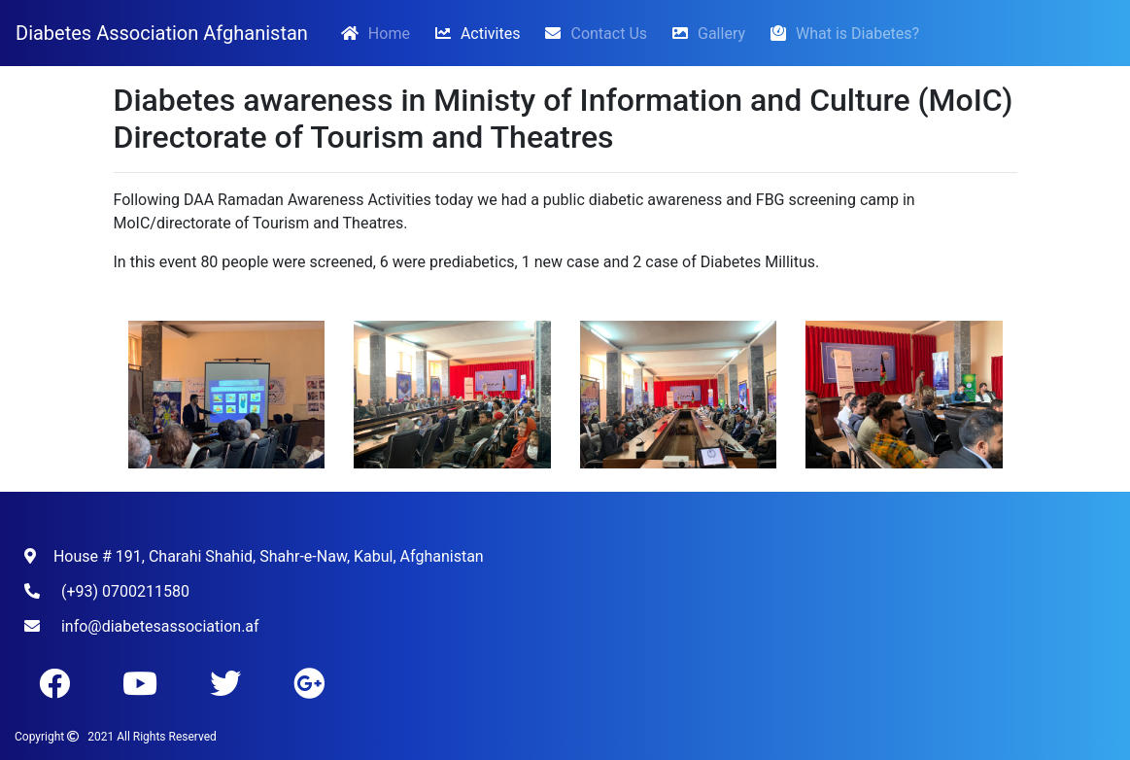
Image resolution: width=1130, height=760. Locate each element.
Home (374, 33)
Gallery (704, 33)
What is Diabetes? (840, 33)
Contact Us (591, 33)
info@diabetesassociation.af (160, 626)
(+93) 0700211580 (125, 591)
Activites (473, 33)
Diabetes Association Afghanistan (162, 33)
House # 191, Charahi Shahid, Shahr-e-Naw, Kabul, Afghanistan (268, 556)
